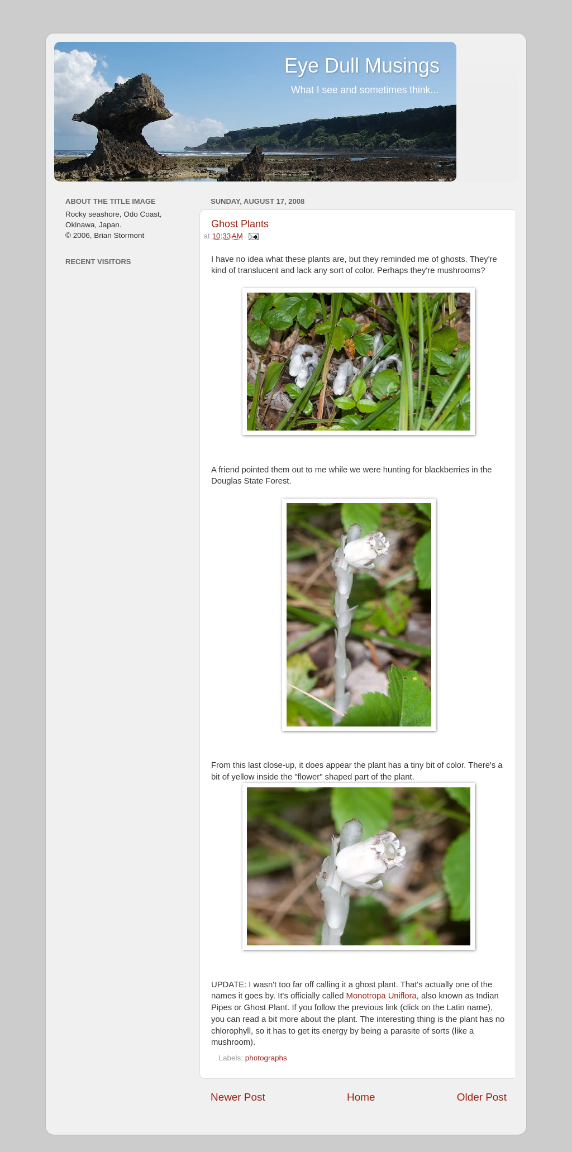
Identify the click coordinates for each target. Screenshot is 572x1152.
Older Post (482, 1097)
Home (361, 1097)
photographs (266, 1058)
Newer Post (238, 1097)
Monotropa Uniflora (381, 995)
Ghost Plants (240, 224)
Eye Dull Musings (362, 65)
